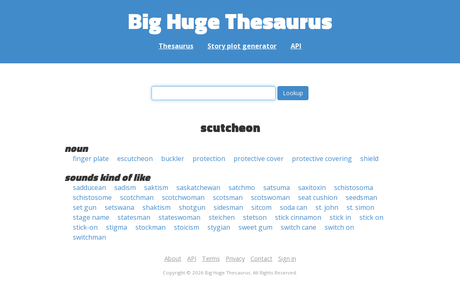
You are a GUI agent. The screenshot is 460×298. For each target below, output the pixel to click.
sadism (125, 187)
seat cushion (317, 197)
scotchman (137, 197)
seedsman (361, 197)
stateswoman (179, 217)
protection (209, 158)
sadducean (89, 187)
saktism (156, 187)
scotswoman (270, 197)
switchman (89, 237)
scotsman (228, 197)
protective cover (259, 158)
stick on (371, 217)
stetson (255, 217)
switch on (339, 227)
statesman (134, 217)
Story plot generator (242, 45)
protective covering (322, 158)
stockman (150, 227)
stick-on (85, 227)
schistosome (92, 197)
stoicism (186, 227)
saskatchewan (198, 187)
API (296, 45)
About (172, 258)
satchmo (242, 187)
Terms (211, 258)
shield (369, 158)
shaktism (156, 207)
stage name (91, 217)
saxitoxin (312, 187)
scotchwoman (183, 197)
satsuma (276, 187)
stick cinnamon (298, 217)
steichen (222, 217)
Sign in (287, 258)
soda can (293, 207)
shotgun (192, 207)
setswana (119, 207)
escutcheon (135, 158)
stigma (116, 227)
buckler (172, 158)
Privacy (235, 258)
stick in (340, 217)
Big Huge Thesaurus (230, 20)
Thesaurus (176, 45)
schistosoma (353, 187)
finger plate (91, 158)
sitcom (261, 207)
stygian (218, 227)
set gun (84, 207)
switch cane (298, 227)
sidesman (228, 207)
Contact (261, 258)
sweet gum (255, 227)
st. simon (360, 207)
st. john (326, 207)
